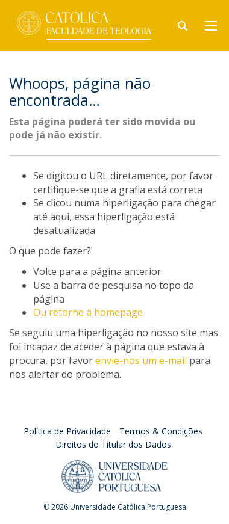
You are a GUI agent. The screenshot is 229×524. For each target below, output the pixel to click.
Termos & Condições (160, 431)
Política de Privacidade (67, 431)
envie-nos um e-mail (141, 360)
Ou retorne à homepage (88, 312)
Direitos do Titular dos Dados (113, 444)
